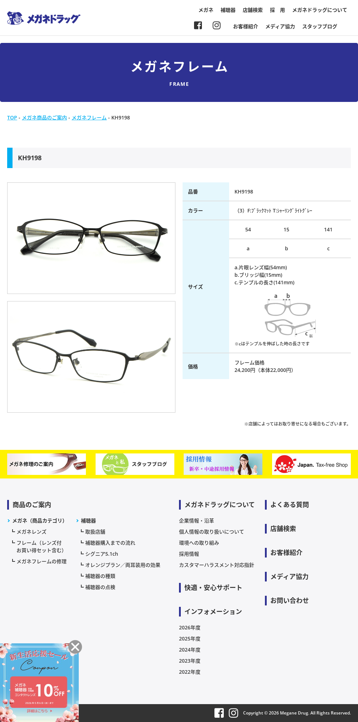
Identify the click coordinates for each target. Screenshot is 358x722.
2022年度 (189, 671)
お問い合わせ (289, 600)
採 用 (277, 9)
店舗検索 (253, 9)
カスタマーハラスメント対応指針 (216, 564)
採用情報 (189, 553)
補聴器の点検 (100, 587)
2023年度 (189, 660)
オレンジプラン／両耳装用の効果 (122, 564)
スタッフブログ (319, 26)
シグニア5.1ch (101, 553)
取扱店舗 (95, 531)
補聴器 (228, 9)
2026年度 (189, 627)
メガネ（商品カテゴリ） (39, 520)
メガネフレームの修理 (41, 561)
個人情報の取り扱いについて (211, 531)
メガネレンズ (31, 531)
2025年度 (189, 638)
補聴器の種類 (100, 576)
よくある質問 (289, 504)
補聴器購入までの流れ (110, 542)
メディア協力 (280, 26)
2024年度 (189, 649)
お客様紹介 (245, 26)
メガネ (205, 9)
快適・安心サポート (213, 587)
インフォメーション (213, 611)
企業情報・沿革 (196, 520)
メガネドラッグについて (319, 9)
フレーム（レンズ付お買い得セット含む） (41, 546)
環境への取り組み (199, 542)
